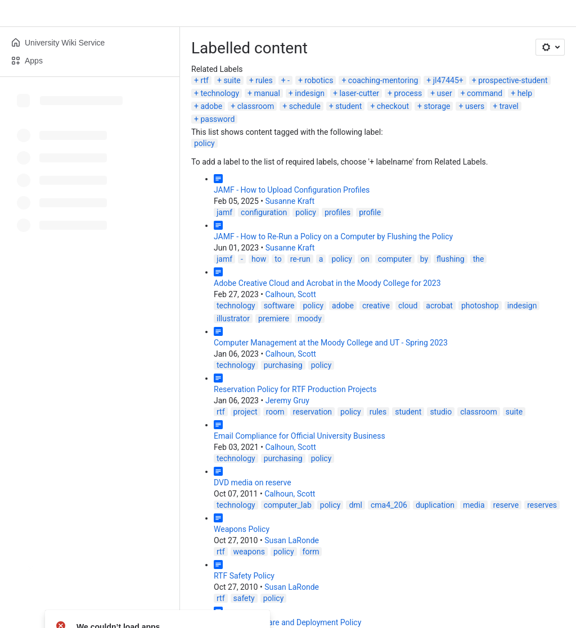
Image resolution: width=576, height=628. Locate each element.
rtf (204, 80)
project (245, 411)
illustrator (233, 318)
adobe (211, 106)
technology (219, 93)
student (348, 106)
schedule (305, 106)
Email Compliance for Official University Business (299, 435)
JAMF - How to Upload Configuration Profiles (292, 189)
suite (231, 80)
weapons (249, 551)
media (474, 504)
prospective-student (512, 80)
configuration (264, 212)
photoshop (480, 305)
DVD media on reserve (252, 482)
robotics (318, 80)
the (478, 258)
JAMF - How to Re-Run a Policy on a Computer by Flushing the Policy (333, 236)
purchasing (283, 365)
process (408, 93)
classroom (255, 106)
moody (310, 318)
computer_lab (288, 504)
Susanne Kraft (289, 201)
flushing (450, 258)
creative (376, 305)
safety (244, 598)
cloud (407, 305)
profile (370, 212)
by (424, 258)
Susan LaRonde (291, 540)
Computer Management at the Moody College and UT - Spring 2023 (331, 342)
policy (204, 143)
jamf (224, 212)
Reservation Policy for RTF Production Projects (295, 389)
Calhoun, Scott (290, 294)
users (474, 106)
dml (355, 504)
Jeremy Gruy (287, 400)
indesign (310, 93)
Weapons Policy (241, 529)
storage (437, 106)
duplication (435, 504)
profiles (337, 212)
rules (264, 80)
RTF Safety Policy (244, 575)
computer (395, 258)
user (444, 93)
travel (509, 106)
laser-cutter (359, 93)
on (365, 258)
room (275, 411)
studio (441, 411)
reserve (506, 504)
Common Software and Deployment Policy (287, 622)
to (277, 258)
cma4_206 (389, 504)
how (258, 258)
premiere (273, 318)
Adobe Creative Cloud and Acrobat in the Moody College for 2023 (327, 283)
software (279, 305)
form (311, 551)
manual (267, 93)
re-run (300, 258)
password (217, 119)
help (525, 93)
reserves (542, 504)
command (484, 93)
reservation (312, 411)
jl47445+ (448, 80)
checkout (393, 106)
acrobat (439, 305)
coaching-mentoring (383, 80)
